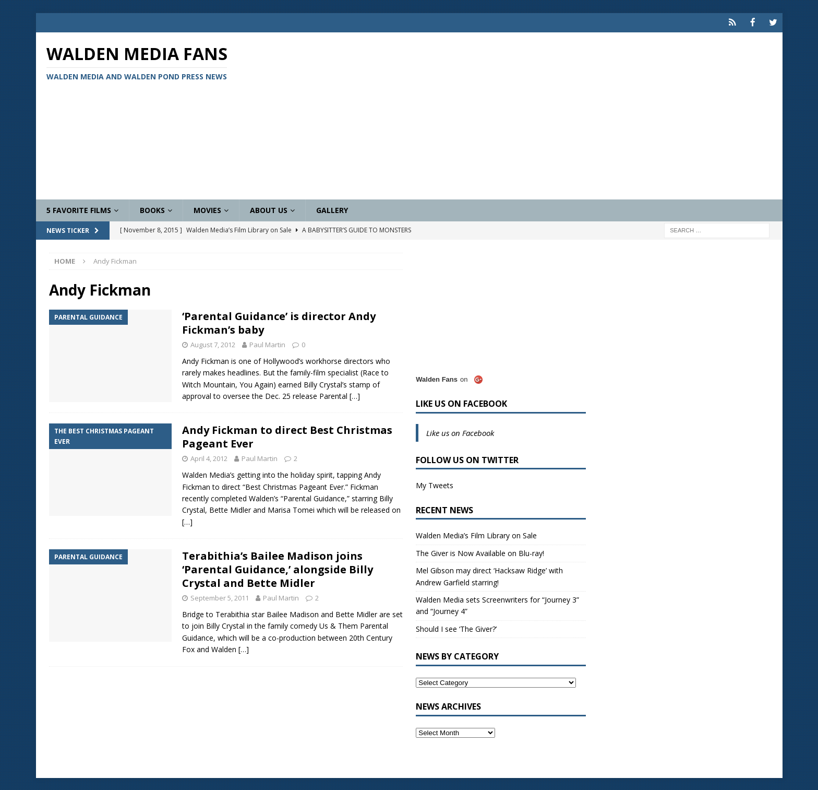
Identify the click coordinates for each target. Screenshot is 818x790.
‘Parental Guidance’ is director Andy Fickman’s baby (279, 322)
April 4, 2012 (208, 458)
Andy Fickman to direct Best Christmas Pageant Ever (287, 436)
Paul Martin (267, 344)
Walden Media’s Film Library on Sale (476, 535)
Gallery (332, 209)
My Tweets (434, 485)
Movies (207, 209)
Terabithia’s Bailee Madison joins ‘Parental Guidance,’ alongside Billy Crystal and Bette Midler (277, 568)
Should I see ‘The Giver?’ (456, 628)
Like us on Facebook (461, 402)
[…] (355, 395)
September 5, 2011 (219, 597)
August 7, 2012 (212, 344)
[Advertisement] (531, 115)
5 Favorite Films (78, 209)
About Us (268, 209)
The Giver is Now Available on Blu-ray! (480, 552)
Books (152, 209)
